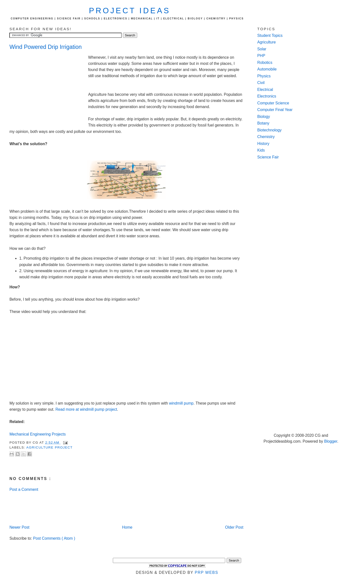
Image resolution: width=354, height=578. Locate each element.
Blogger (330, 441)
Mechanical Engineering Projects (37, 434)
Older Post (234, 527)
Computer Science (273, 103)
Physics (264, 76)
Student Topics (270, 35)
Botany (263, 123)
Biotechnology (269, 130)
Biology (263, 116)
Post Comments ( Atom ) (54, 538)
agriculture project (49, 447)
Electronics (266, 96)
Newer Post (19, 527)
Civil (261, 83)
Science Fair (268, 157)
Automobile (267, 69)
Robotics (264, 62)
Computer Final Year (275, 110)
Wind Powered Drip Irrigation (45, 47)
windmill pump (181, 403)
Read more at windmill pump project (86, 409)
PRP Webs (206, 572)
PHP (261, 56)
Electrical (265, 89)
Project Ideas (129, 10)
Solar (261, 49)
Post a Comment (23, 489)
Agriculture (266, 42)
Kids (261, 150)
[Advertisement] (49, 87)
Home (127, 527)
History (263, 143)
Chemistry (266, 137)
